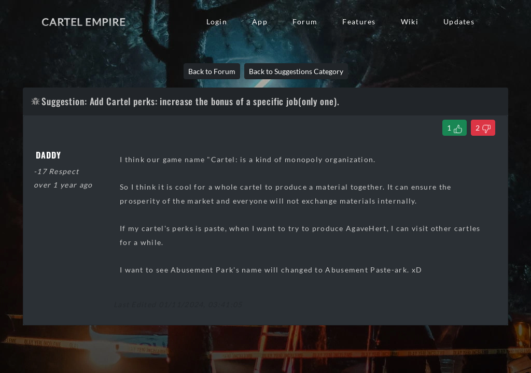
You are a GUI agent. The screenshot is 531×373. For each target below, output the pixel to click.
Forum (304, 21)
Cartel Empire (83, 22)
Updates (458, 21)
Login (216, 21)
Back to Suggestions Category (296, 71)
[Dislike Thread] (483, 128)
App (260, 21)
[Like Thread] (454, 128)
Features (358, 21)
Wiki (409, 21)
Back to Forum (211, 71)
